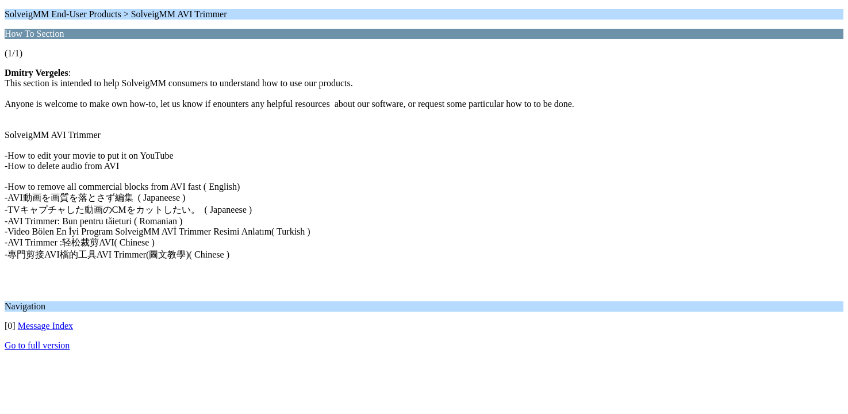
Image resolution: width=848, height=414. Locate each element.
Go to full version (37, 345)
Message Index (45, 326)
